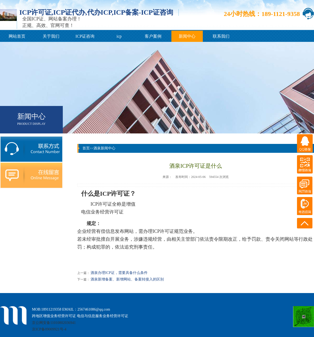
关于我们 (51, 36)
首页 (86, 148)
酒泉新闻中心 (104, 148)
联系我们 (221, 36)
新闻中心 (187, 36)
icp (119, 36)
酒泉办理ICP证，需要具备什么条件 (119, 273)
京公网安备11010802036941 (54, 323)
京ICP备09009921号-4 (49, 329)
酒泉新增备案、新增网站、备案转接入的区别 (127, 279)
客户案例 (153, 36)
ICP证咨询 (85, 36)
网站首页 (17, 36)
